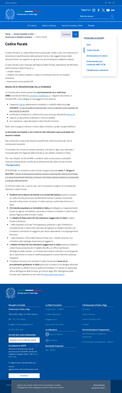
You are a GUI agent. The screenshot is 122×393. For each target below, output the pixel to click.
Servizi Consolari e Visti (24, 33)
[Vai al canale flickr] (112, 10)
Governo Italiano (10, 3)
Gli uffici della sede (16, 329)
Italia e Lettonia (88, 314)
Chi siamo (86, 309)
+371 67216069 (18, 319)
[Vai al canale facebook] (98, 10)
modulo (21, 104)
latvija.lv (70, 114)
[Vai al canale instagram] (93, 10)
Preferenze (99, 385)
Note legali (10, 385)
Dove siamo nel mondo (54, 324)
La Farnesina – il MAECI (54, 309)
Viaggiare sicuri (51, 319)
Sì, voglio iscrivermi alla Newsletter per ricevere (22, 363)
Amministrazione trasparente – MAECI (97, 341)
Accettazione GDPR (17, 345)
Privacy (35, 354)
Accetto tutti (98, 388)
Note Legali (12, 356)
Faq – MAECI (50, 350)
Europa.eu (51, 340)
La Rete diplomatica (53, 314)
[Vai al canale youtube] (107, 10)
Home (7, 33)
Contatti (85, 324)
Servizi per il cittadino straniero (18, 36)
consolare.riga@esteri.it (39, 95)
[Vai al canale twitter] (102, 10)
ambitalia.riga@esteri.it (24, 324)
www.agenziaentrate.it (54, 274)
